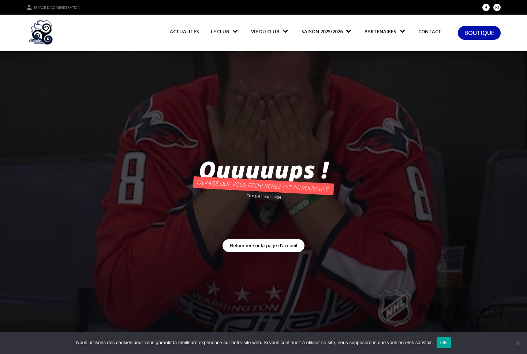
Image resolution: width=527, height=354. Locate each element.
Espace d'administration (53, 7)
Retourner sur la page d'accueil (263, 245)
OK (443, 342)
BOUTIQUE (479, 33)
